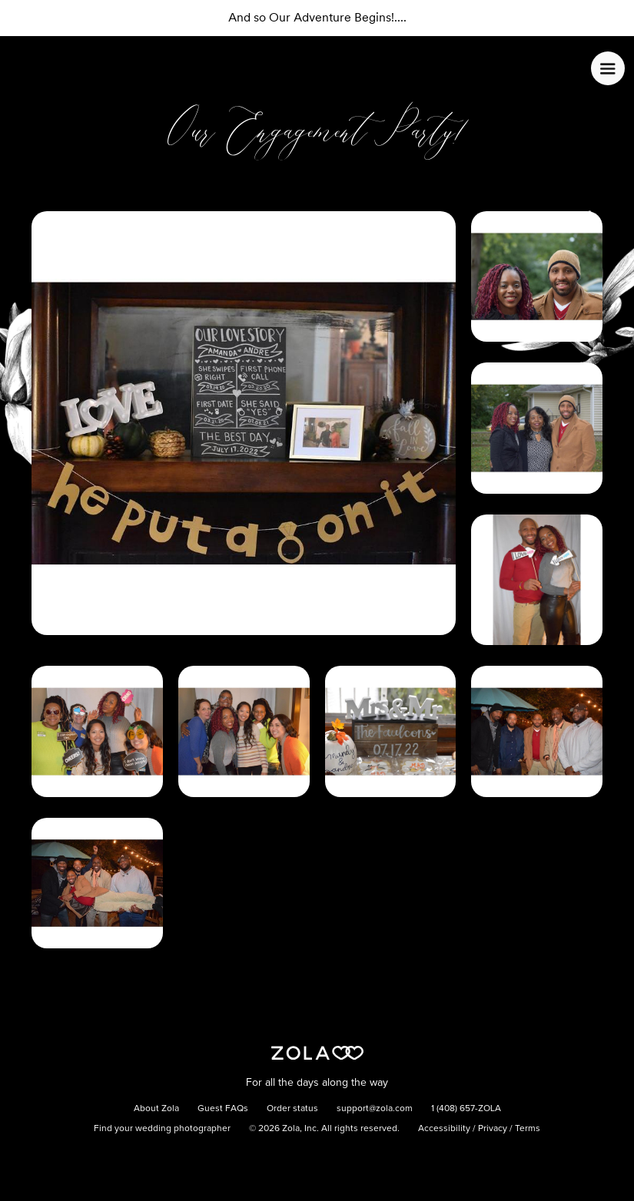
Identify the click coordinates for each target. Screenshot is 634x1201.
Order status (292, 1108)
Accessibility (444, 1128)
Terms (527, 1128)
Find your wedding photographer (162, 1128)
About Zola (156, 1108)
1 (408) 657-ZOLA (466, 1108)
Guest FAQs (223, 1108)
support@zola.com (375, 1108)
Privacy (492, 1128)
